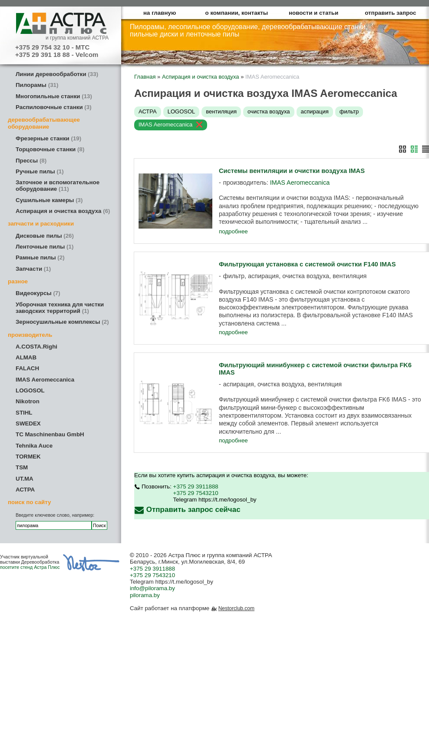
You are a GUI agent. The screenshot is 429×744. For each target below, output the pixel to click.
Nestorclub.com (236, 608)
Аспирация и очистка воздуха (63, 211)
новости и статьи (313, 13)
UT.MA (24, 478)
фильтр (349, 111)
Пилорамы (37, 85)
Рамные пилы (40, 257)
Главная (144, 76)
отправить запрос (390, 13)
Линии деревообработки (57, 74)
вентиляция (221, 111)
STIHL (24, 412)
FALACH (27, 368)
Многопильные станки (54, 96)
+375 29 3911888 (195, 486)
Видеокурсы (38, 293)
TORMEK (28, 456)
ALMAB (26, 357)
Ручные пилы (40, 171)
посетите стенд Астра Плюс (30, 567)
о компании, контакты (236, 13)
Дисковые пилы (45, 235)
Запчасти (33, 269)
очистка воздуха (269, 111)
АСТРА (25, 489)
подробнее (233, 231)
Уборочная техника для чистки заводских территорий (60, 307)
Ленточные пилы (44, 246)
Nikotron (28, 401)
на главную (159, 13)
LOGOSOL (30, 390)
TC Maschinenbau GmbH (50, 434)
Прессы (31, 160)
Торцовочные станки (50, 149)
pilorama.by (145, 595)
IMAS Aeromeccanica (45, 379)
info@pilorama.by (152, 588)
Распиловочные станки (54, 107)
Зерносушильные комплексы (62, 322)
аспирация (315, 111)
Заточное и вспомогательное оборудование (57, 185)
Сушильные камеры (49, 200)
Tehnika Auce (34, 445)
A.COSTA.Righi (36, 346)
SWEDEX (28, 423)
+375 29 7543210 (195, 493)
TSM (22, 467)
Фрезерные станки (48, 138)
